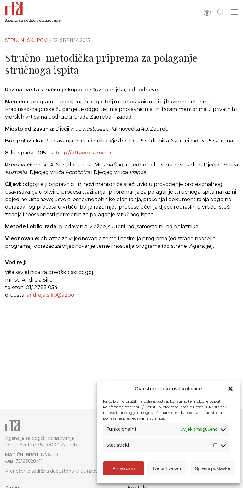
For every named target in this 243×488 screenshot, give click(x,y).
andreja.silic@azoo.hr (53, 295)
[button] (230, 389)
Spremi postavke (212, 468)
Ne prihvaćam (167, 468)
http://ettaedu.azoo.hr (84, 153)
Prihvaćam (124, 468)
